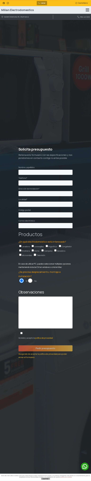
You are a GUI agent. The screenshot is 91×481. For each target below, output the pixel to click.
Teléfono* (45, 181)
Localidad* (45, 202)
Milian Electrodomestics (17, 10)
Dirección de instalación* (45, 191)
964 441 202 (83, 17)
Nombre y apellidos (45, 170)
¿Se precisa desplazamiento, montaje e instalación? (39, 274)
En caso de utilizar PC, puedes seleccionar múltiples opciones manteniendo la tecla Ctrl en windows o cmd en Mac (44, 266)
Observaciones (31, 292)
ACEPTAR (45, 479)
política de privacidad (44, 338)
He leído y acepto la (35, 338)
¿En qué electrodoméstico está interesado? (42, 241)
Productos (30, 234)
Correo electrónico (45, 223)
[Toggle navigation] (87, 10)
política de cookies (66, 477)
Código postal (45, 213)
